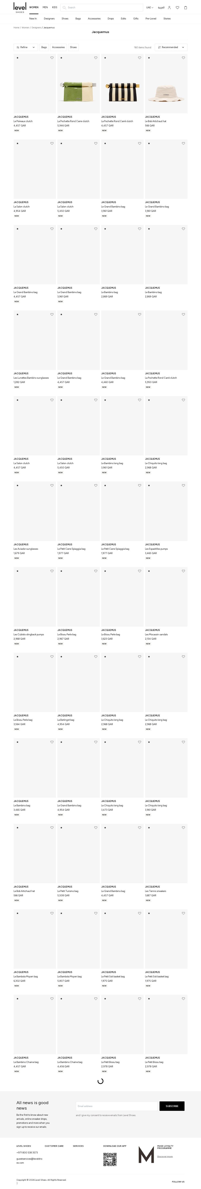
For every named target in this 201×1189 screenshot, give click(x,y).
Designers (49, 18)
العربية (161, 7)
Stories (167, 18)
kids (54, 7)
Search (68, 7)
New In (33, 18)
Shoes (65, 18)
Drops (111, 18)
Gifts (135, 18)
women (33, 7)
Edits (123, 18)
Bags (78, 18)
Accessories (94, 18)
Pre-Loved (151, 18)
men (45, 7)
